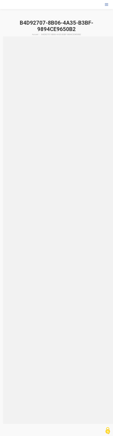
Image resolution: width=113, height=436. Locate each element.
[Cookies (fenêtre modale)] (107, 431)
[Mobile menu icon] (106, 4)
